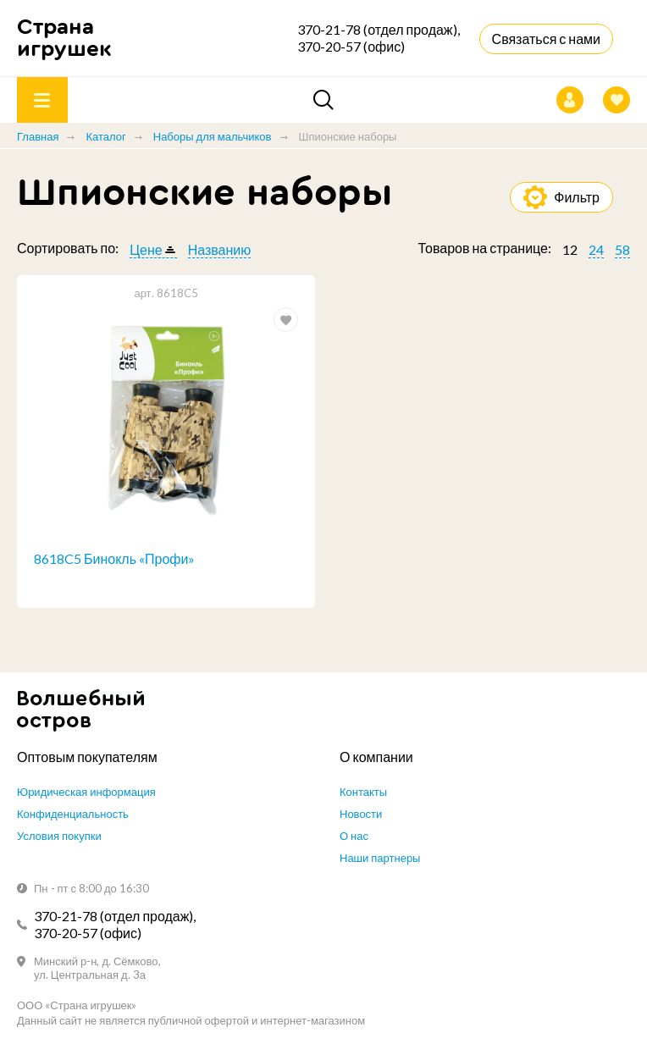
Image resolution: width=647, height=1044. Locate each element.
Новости (361, 813)
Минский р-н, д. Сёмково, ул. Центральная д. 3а (97, 967)
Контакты (363, 791)
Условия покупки (59, 835)
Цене (146, 249)
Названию (220, 249)
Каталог (105, 136)
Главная (37, 136)
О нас (354, 835)
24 (596, 249)
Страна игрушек (64, 37)
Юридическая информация (86, 791)
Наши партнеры (380, 857)
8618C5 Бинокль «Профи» (114, 558)
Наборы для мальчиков (212, 136)
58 (622, 249)
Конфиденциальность (73, 813)
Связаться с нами (546, 38)
